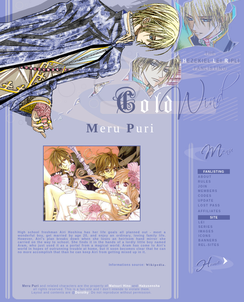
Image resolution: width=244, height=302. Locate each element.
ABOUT (205, 176)
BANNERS (207, 240)
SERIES (205, 226)
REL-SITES (208, 245)
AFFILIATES (209, 211)
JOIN (202, 186)
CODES (205, 195)
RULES (204, 181)
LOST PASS (209, 205)
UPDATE (206, 200)
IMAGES (206, 231)
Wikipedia (155, 264)
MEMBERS (208, 191)
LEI (201, 222)
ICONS (204, 236)
